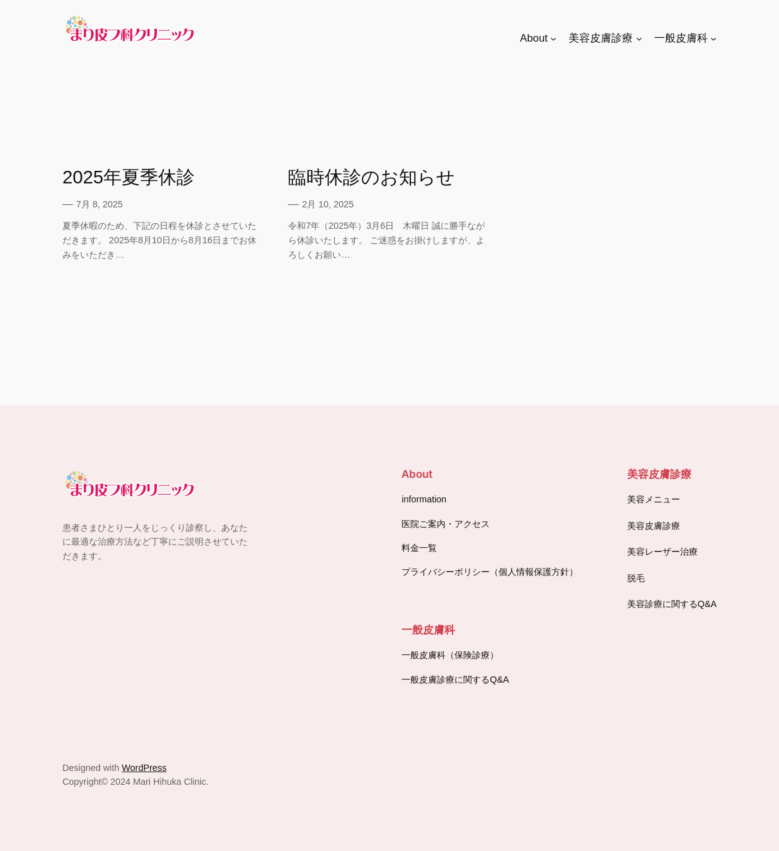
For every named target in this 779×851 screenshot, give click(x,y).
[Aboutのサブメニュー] (553, 38)
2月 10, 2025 (328, 204)
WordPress (144, 768)
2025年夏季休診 (128, 177)
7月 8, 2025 (99, 204)
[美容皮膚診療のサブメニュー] (639, 38)
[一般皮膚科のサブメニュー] (713, 38)
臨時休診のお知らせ (371, 177)
